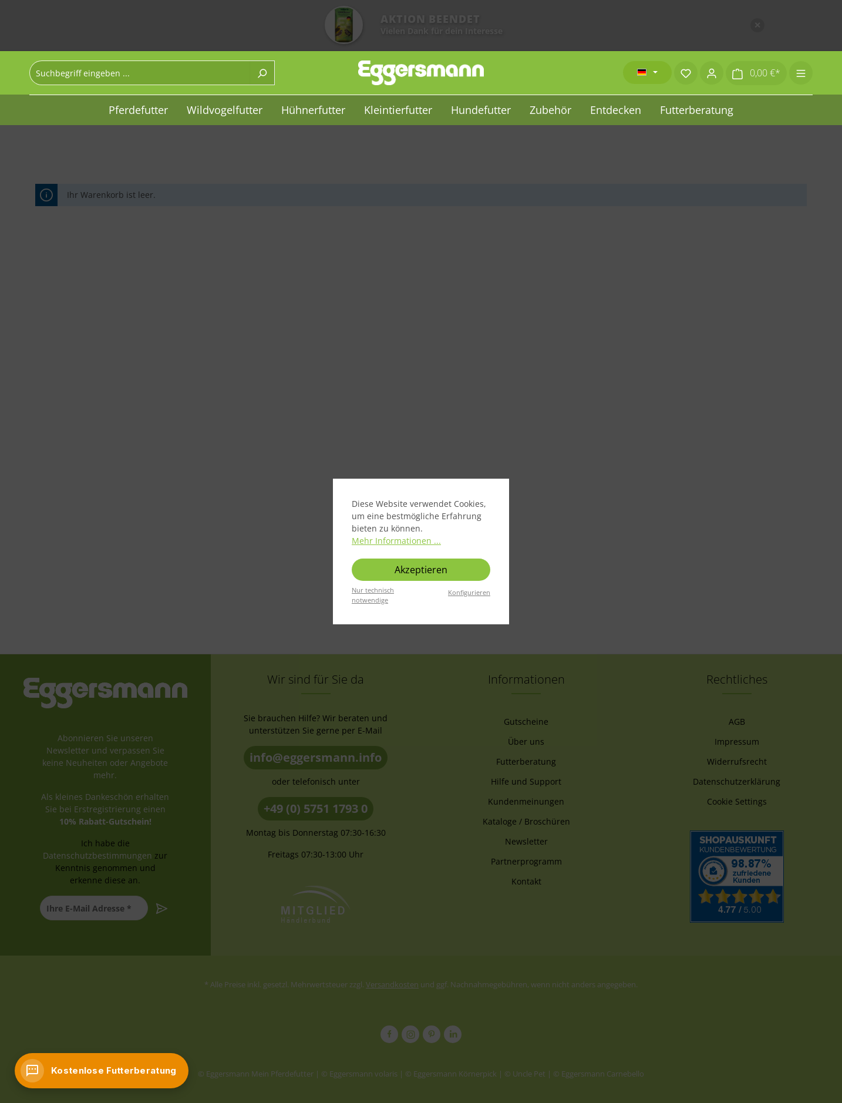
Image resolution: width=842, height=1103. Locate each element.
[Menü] (801, 73)
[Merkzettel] (686, 73)
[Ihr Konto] (711, 73)
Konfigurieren (469, 592)
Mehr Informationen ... (396, 540)
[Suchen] (262, 72)
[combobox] (139, 72)
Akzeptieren (421, 569)
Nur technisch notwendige (373, 595)
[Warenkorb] (756, 73)
